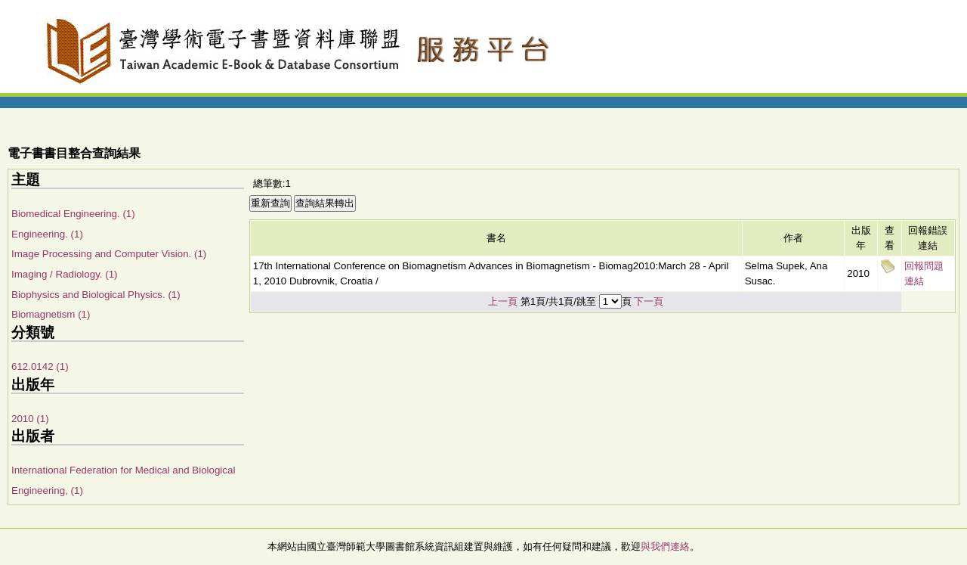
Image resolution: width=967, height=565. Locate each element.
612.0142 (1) (40, 366)
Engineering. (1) (47, 234)
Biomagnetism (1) (50, 314)
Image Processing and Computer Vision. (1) (108, 253)
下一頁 (648, 301)
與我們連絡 (665, 546)
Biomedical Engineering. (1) (73, 213)
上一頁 (502, 301)
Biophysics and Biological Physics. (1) (96, 294)
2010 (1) (30, 418)
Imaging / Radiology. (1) (64, 274)
